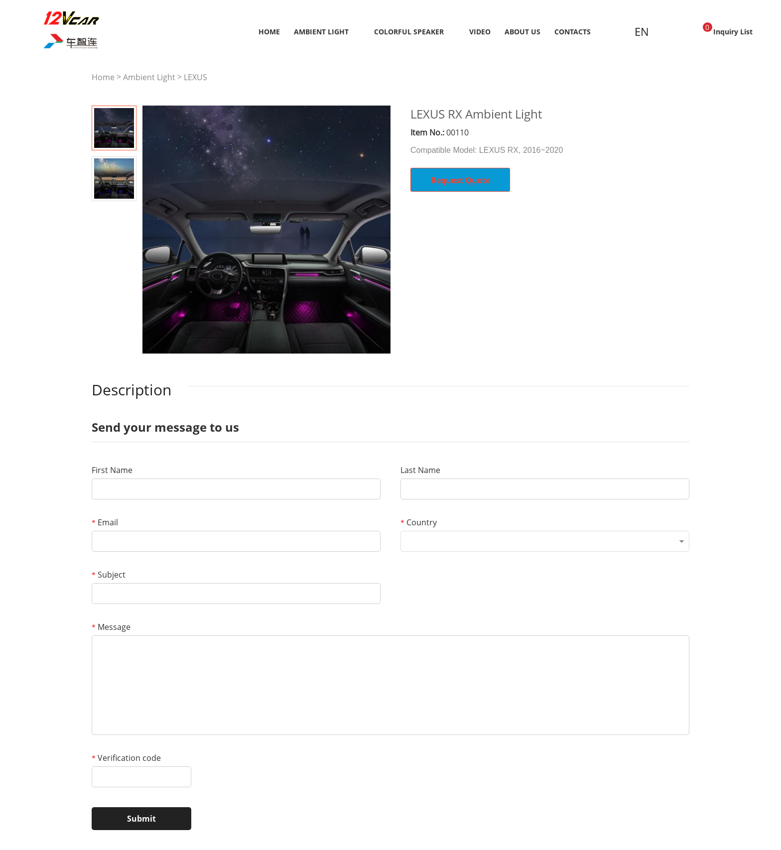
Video (480, 31)
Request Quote (460, 180)
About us (522, 31)
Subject (109, 574)
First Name (112, 470)
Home (269, 31)
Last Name (420, 470)
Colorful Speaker (409, 31)
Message (111, 626)
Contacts (572, 31)
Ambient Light (321, 31)
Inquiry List (728, 29)
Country (418, 522)
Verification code (126, 757)
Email (105, 522)
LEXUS (195, 77)
